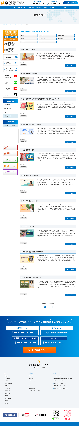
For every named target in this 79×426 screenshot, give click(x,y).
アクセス (31, 383)
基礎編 (22, 35)
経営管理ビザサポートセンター (61, 385)
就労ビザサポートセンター (60, 380)
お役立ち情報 (39, 7)
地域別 (6, 380)
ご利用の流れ (32, 388)
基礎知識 (7, 105)
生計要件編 (23, 42)
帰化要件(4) (8, 116)
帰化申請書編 (61, 35)
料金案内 (46, 7)
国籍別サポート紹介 (21, 7)
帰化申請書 (8, 108)
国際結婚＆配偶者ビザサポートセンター (63, 378)
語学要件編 (60, 39)
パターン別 (7, 378)
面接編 (41, 35)
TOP (14, 7)
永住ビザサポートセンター (60, 383)
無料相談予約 (70, 3)
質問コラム (42, 42)
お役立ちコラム (8, 383)
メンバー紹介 (63, 7)
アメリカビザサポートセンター (61, 388)
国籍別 (6, 376)
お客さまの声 (31, 7)
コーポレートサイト (58, 376)
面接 (6, 112)
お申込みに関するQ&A (34, 390)
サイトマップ (32, 385)
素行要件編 (42, 39)
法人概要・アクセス (54, 7)
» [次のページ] (51, 306)
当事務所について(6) (10, 125)
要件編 (22, 39)
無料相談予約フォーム (40, 349)
